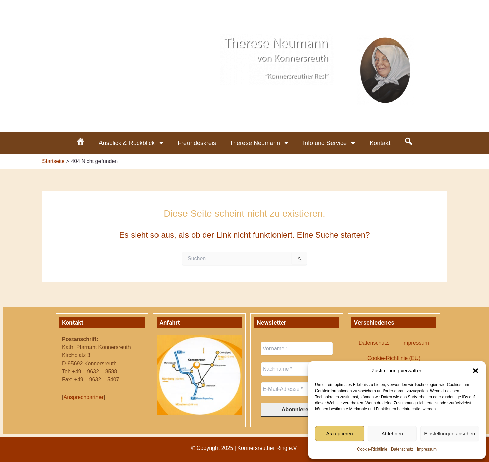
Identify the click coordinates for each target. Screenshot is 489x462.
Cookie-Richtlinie (372, 449)
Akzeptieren (339, 433)
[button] (475, 370)
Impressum (427, 449)
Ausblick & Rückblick (131, 143)
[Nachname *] (297, 369)
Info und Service (329, 143)
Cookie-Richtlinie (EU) (393, 358)
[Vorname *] (297, 348)
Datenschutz (402, 449)
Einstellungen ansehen (449, 433)
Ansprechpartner (83, 397)
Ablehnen (392, 433)
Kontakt (380, 143)
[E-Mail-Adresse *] (297, 389)
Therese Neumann (259, 143)
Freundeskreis (197, 143)
